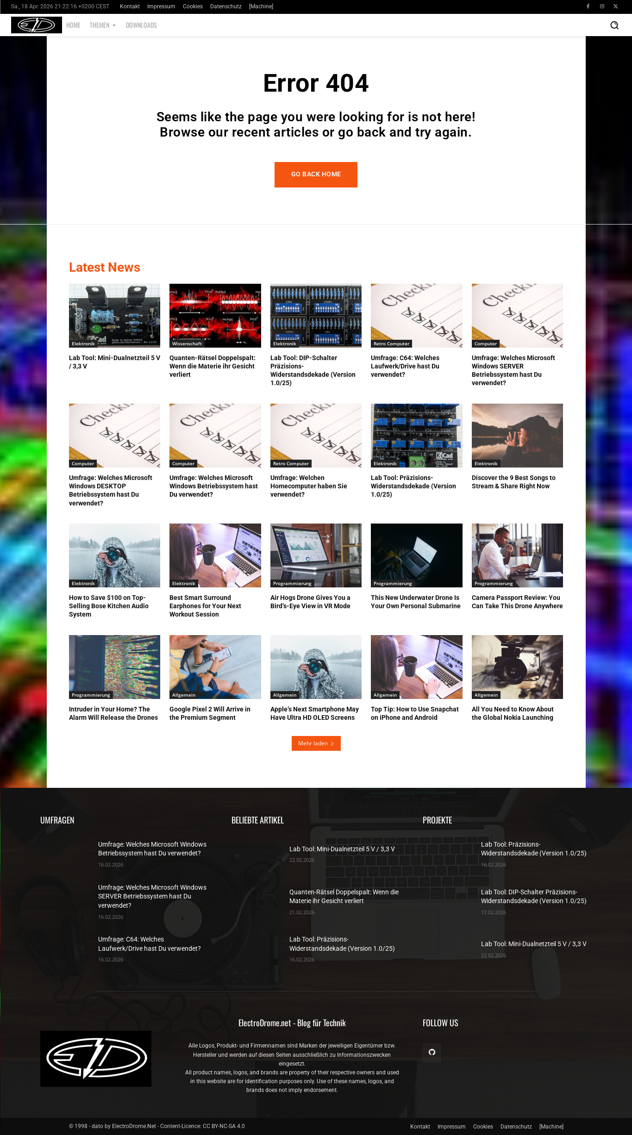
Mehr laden (316, 743)
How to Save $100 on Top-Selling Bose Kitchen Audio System (109, 606)
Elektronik (83, 343)
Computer (486, 343)
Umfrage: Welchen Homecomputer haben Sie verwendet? (308, 486)
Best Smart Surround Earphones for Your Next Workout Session (205, 606)
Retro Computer (391, 343)
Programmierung (292, 583)
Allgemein (183, 695)
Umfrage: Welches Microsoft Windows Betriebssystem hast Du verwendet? (213, 486)
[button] (614, 25)
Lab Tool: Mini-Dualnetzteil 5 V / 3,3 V (342, 849)
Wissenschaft (187, 343)
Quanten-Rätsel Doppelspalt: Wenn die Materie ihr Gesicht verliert (212, 366)
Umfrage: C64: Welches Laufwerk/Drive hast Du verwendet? (405, 366)
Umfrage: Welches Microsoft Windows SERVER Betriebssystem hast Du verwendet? (152, 896)
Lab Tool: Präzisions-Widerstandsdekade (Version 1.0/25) (413, 486)
